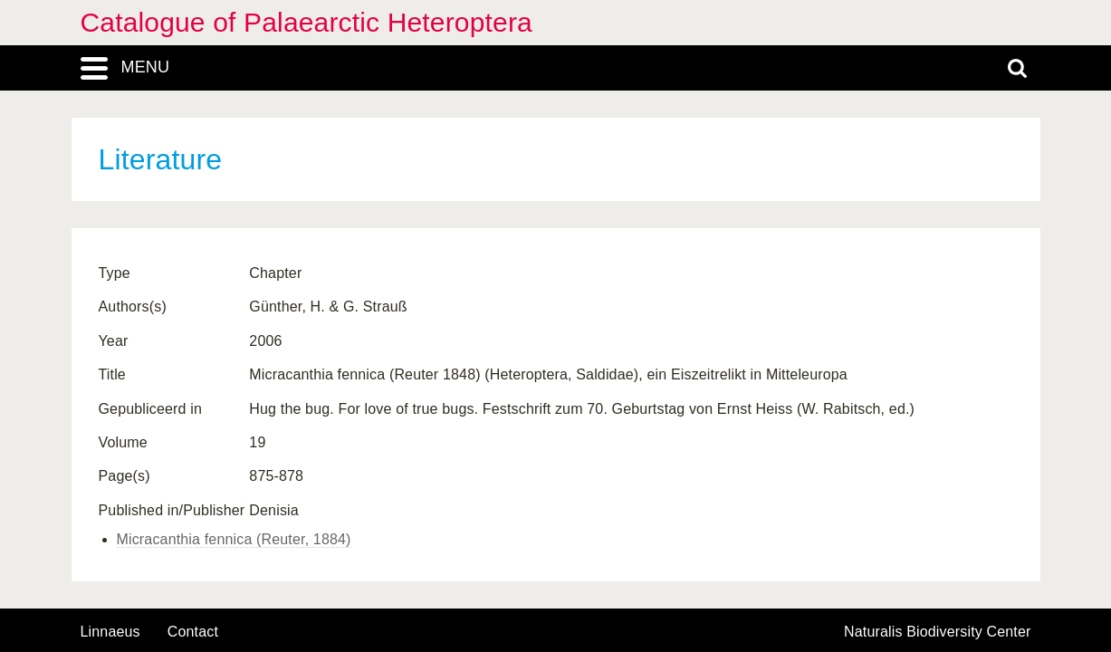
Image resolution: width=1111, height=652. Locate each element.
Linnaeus (110, 632)
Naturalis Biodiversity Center (937, 632)
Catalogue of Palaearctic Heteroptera (306, 22)
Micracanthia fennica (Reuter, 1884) (234, 539)
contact (193, 631)
